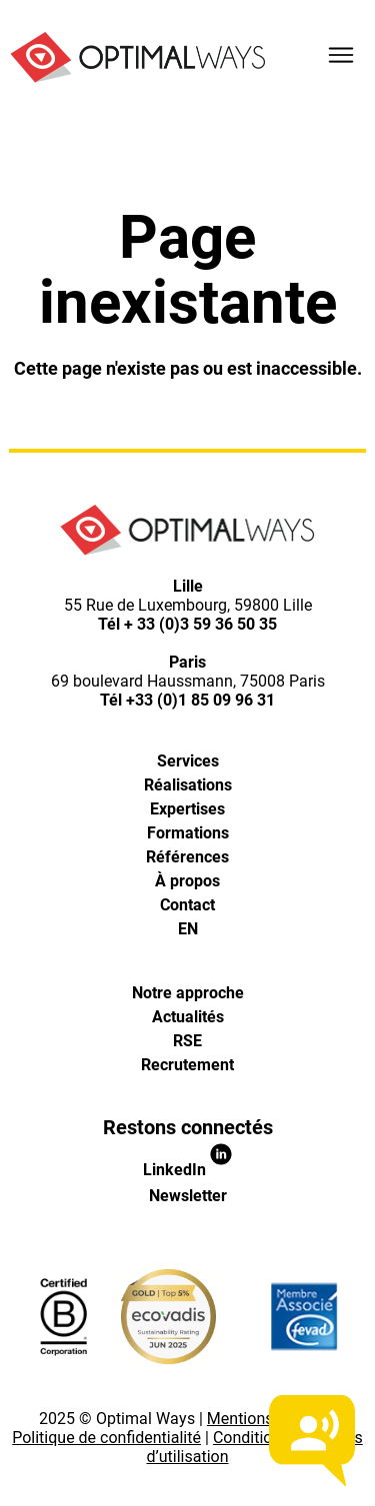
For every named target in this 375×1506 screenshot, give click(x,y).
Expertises (187, 808)
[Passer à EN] (187, 929)
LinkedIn (187, 1169)
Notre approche (188, 992)
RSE (187, 1040)
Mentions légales (267, 1418)
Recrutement (187, 1064)
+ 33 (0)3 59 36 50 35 (200, 624)
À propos (187, 880)
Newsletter (188, 1195)
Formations (188, 832)
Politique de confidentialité (106, 1437)
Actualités (188, 1016)
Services (188, 761)
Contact (187, 904)
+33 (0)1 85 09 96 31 (200, 700)
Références (187, 856)
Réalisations (188, 784)
